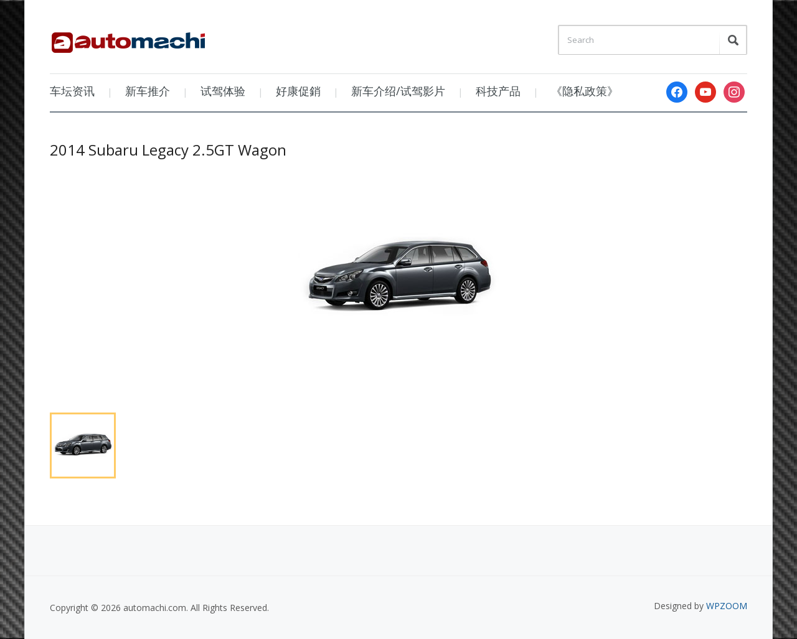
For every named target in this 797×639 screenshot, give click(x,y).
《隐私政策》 (584, 90)
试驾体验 (222, 90)
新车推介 (147, 90)
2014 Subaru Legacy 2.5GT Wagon (168, 149)
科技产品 (498, 90)
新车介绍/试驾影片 (398, 90)
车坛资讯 (72, 90)
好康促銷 (298, 90)
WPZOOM (726, 606)
